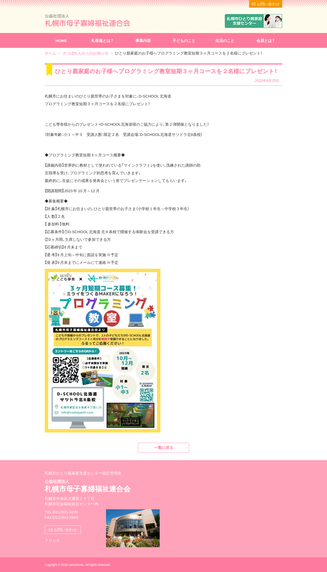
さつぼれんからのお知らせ (86, 53)
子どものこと (183, 40)
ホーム (50, 53)
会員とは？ (265, 40)
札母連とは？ (102, 40)
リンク (54, 540)
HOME (61, 40)
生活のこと (225, 40)
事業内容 (143, 40)
